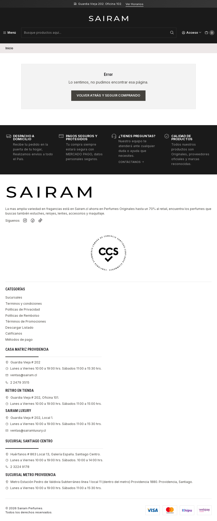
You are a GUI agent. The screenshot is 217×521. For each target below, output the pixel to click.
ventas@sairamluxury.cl (25, 430)
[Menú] (9, 32)
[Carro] (209, 32)
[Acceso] (192, 32)
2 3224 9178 (17, 467)
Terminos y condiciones (23, 303)
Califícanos (13, 333)
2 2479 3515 (17, 382)
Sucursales (13, 297)
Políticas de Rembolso (22, 315)
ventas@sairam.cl (21, 375)
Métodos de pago (19, 339)
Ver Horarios (134, 4)
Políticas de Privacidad (22, 309)
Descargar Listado (19, 327)
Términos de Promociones (25, 321)
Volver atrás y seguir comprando (108, 95)
